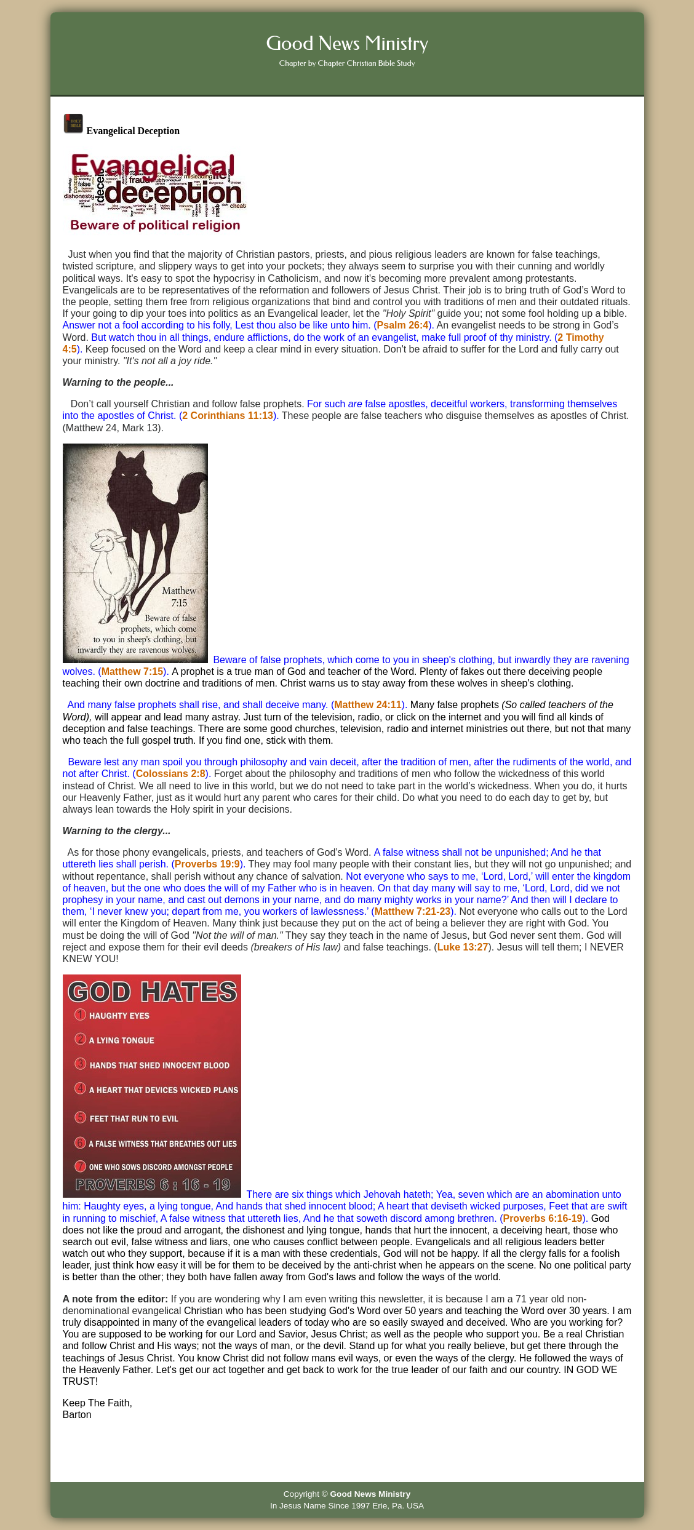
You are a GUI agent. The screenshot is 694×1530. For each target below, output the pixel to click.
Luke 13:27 (463, 947)
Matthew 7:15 (132, 671)
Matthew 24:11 (367, 704)
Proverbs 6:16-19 (542, 1218)
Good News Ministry (370, 1494)
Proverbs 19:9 (207, 864)
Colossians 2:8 (170, 773)
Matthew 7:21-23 (413, 911)
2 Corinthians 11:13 (227, 415)
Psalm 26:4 (403, 325)
